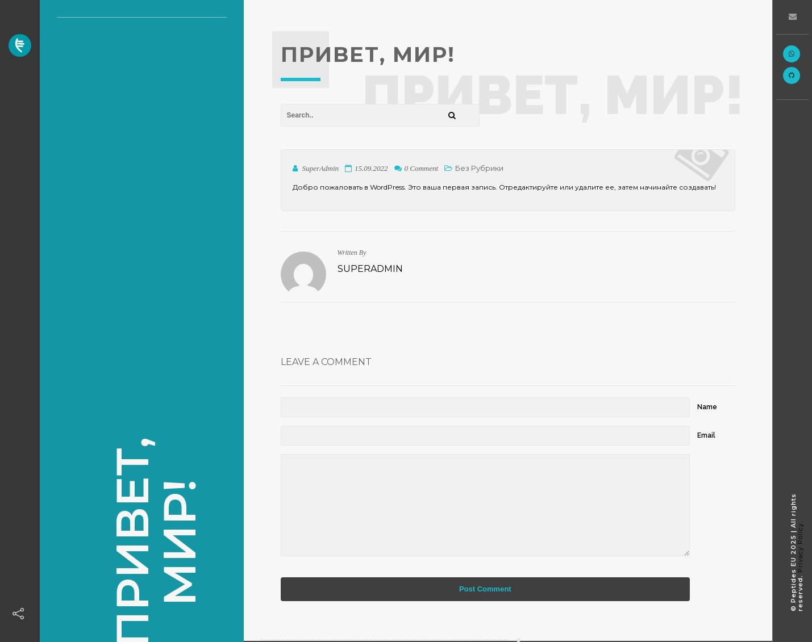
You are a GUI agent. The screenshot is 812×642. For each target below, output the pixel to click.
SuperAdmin (370, 268)
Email (706, 435)
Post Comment (485, 589)
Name (707, 407)
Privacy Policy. (800, 547)
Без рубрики (479, 168)
